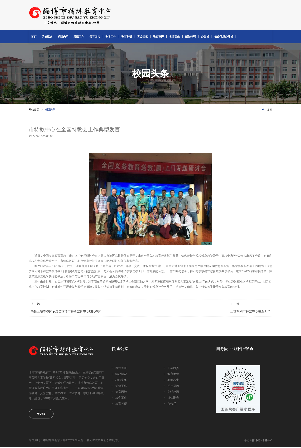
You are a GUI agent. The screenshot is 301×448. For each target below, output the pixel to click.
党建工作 (79, 37)
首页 (33, 37)
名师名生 (174, 37)
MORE (41, 414)
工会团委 (142, 37)
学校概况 (47, 37)
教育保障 (158, 37)
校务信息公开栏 (223, 37)
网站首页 (34, 110)
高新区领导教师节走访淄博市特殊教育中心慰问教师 (66, 312)
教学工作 (110, 37)
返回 (267, 110)
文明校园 (171, 392)
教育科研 (126, 37)
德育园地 (94, 37)
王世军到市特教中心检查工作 (250, 312)
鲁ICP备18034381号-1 (258, 441)
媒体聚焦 (171, 398)
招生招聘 (190, 37)
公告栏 (205, 37)
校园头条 (63, 37)
